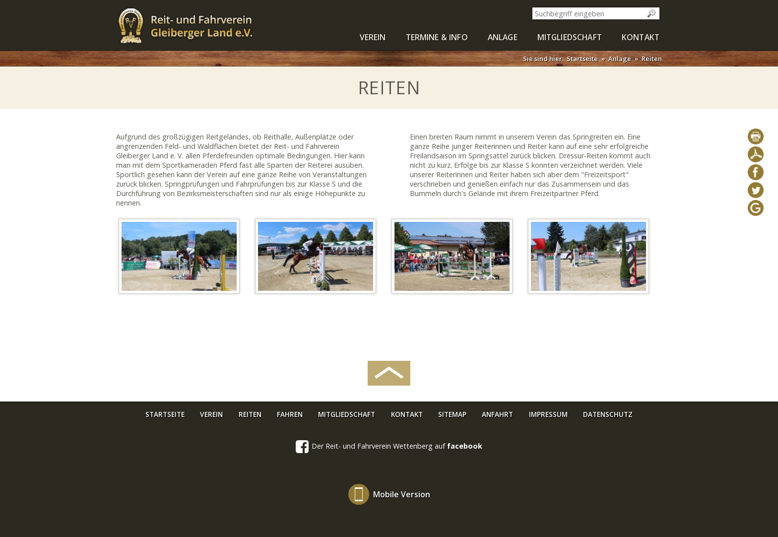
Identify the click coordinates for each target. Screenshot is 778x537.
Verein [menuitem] (373, 37)
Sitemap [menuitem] (452, 414)
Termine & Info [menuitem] (437, 37)
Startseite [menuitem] (165, 414)
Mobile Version (401, 494)
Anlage (619, 58)
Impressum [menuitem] (548, 414)
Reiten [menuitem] (250, 414)
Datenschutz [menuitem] (608, 414)
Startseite (582, 58)
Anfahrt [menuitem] (497, 414)
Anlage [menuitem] (503, 37)
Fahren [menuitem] (290, 414)
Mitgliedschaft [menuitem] (569, 37)
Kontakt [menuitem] (640, 37)
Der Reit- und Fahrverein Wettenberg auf (389, 446)
